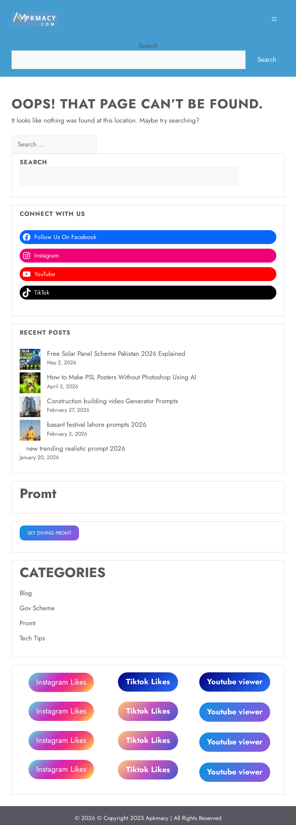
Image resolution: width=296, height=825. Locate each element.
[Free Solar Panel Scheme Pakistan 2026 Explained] (30, 361)
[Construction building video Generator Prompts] (30, 408)
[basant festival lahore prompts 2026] (30, 432)
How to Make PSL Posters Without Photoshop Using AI (121, 377)
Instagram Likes (61, 681)
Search (148, 45)
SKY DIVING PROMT (49, 533)
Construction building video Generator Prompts (112, 401)
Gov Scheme (37, 608)
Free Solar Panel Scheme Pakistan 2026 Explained (116, 353)
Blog (26, 593)
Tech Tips (32, 638)
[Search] (110, 144)
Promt (27, 623)
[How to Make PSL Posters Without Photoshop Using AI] (30, 384)
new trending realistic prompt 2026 (75, 448)
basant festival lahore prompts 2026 (96, 424)
